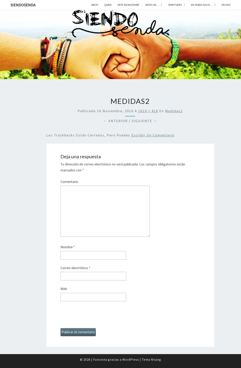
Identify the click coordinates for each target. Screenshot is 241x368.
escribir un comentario (152, 135)
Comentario (69, 181)
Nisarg (156, 359)
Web (63, 288)
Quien (107, 5)
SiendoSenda (23, 4)
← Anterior (115, 121)
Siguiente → (144, 121)
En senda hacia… (201, 5)
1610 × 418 (148, 111)
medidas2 (174, 111)
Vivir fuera (175, 5)
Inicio (94, 5)
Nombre (67, 247)
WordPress (130, 359)
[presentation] (90, 316)
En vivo (226, 5)
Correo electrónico (75, 268)
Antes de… (152, 5)
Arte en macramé (128, 5)
